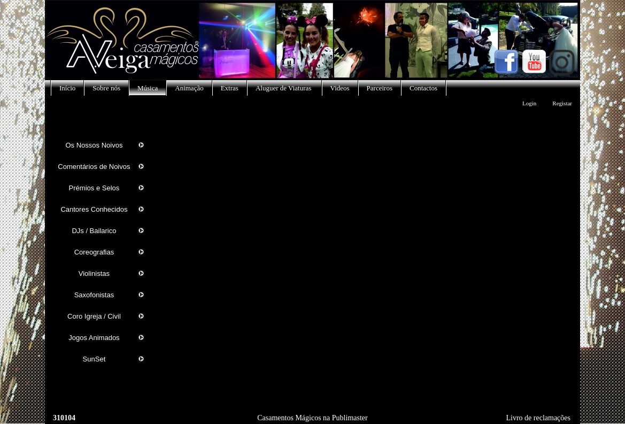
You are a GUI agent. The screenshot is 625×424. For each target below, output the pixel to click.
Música (147, 88)
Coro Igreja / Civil (94, 316)
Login (529, 103)
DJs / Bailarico (94, 231)
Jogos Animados (93, 338)
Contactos (423, 88)
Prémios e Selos (94, 188)
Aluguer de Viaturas (284, 88)
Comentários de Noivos (94, 167)
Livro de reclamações (538, 418)
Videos (340, 88)
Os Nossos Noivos (93, 145)
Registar (562, 103)
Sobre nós (106, 88)
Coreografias (94, 252)
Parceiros (379, 88)
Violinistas (94, 273)
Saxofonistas (94, 295)
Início (67, 88)
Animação (189, 88)
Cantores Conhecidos (93, 209)
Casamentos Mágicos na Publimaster (312, 418)
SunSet (94, 359)
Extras (229, 88)
